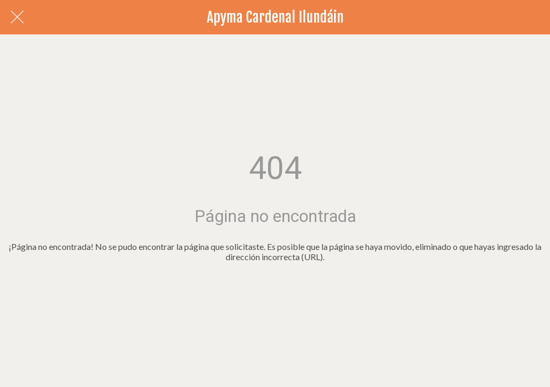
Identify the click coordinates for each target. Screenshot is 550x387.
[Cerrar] (17, 17)
